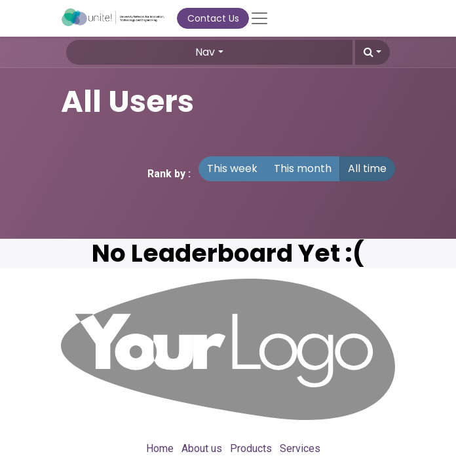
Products (251, 448)
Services (300, 448)
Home (160, 448)
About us (201, 448)
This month (303, 168)
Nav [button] (205, 52)
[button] (372, 52)
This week (232, 168)
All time (367, 168)
